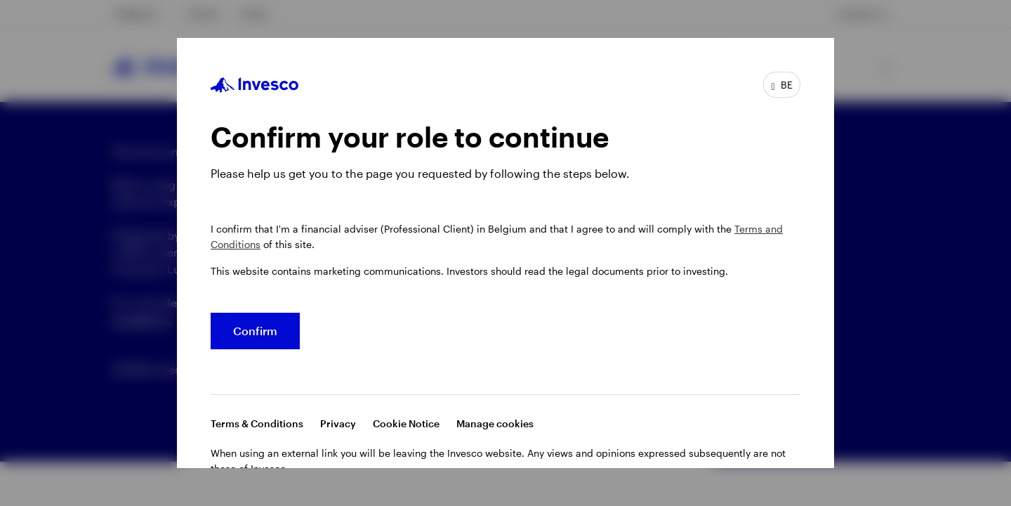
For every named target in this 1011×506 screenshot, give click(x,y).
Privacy (338, 423)
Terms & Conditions (257, 423)
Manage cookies (495, 423)
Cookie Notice (406, 423)
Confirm (255, 330)
